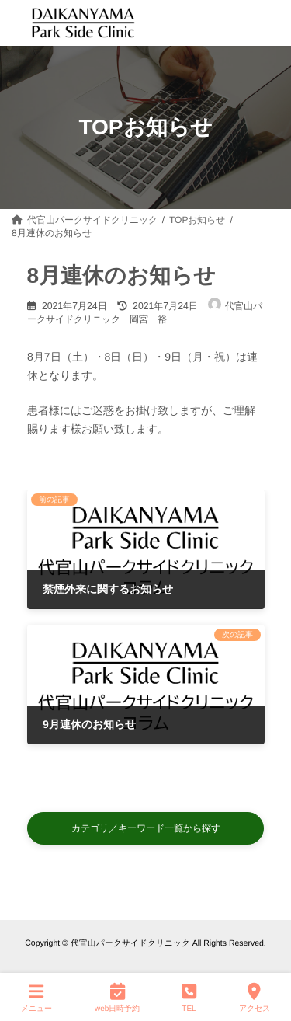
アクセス (254, 997)
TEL (189, 997)
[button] (146, 828)
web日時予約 (117, 997)
